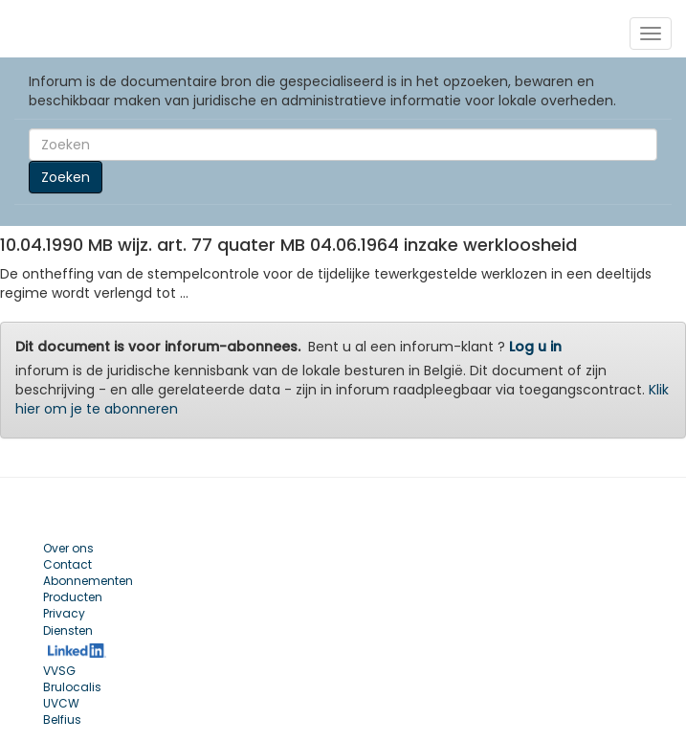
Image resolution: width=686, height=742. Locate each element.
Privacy (64, 613)
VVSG (59, 671)
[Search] (343, 144)
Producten (72, 597)
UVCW (61, 703)
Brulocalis (72, 687)
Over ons (68, 548)
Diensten (68, 630)
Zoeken (65, 177)
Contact (67, 564)
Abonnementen (88, 581)
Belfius (62, 719)
